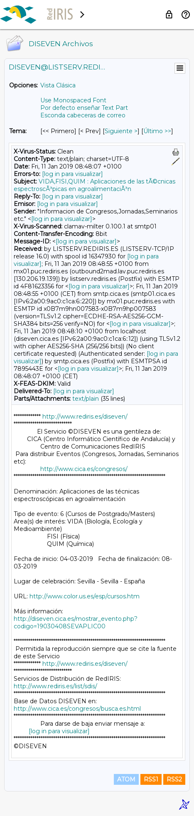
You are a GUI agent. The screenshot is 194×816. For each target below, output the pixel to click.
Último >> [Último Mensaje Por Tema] (157, 131)
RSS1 (151, 779)
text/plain (85, 398)
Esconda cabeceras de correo (82, 115)
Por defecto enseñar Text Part (84, 108)
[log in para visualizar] (72, 174)
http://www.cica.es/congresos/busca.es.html (77, 708)
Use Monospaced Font (73, 100)
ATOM (126, 779)
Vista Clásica (58, 85)
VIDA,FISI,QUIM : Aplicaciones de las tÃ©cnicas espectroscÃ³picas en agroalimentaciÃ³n (94, 185)
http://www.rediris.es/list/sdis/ (55, 686)
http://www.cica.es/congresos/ (84, 469)
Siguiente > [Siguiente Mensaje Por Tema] (121, 131)
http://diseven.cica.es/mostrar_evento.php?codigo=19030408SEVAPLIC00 (76, 622)
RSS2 (174, 779)
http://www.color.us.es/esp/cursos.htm (84, 596)
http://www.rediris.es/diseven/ (85, 416)
